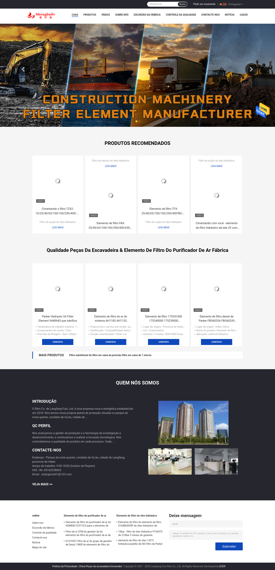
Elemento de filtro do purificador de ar (85, 515)
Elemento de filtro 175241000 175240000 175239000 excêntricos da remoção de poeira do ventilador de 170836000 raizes (163, 319)
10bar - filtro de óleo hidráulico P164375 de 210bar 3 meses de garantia (140, 533)
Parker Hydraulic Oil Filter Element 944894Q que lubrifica (58, 318)
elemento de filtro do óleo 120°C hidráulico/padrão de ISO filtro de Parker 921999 (140, 542)
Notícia (229, 14)
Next (251, 69)
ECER (222, 566)
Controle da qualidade (181, 14)
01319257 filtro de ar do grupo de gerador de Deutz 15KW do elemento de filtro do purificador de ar (89, 543)
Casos (244, 14)
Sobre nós (122, 14)
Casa (75, 14)
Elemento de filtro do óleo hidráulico (136, 515)
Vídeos (105, 14)
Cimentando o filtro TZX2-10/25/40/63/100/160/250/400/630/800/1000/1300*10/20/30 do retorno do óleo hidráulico (59, 211)
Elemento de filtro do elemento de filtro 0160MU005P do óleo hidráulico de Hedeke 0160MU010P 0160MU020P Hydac (139, 524)
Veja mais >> (42, 484)
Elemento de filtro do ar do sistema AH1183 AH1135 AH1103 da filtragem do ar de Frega (110, 319)
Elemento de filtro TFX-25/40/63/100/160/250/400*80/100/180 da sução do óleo (164, 211)
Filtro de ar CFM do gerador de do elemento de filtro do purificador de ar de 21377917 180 (88, 534)
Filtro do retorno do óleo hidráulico (110, 160)
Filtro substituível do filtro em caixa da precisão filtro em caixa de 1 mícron (110, 355)
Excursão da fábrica (147, 14)
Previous (24, 69)
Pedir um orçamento (204, 4)
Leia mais (57, 227)
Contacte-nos (210, 14)
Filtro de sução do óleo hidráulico (58, 222)
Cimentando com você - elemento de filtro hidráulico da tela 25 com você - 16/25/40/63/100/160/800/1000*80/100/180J (217, 226)
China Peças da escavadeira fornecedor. (101, 566)
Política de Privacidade (64, 566)
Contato (58, 342)
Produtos (89, 14)
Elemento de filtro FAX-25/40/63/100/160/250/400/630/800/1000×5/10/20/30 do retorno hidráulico (112, 226)
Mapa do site (39, 547)
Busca (182, 4)
